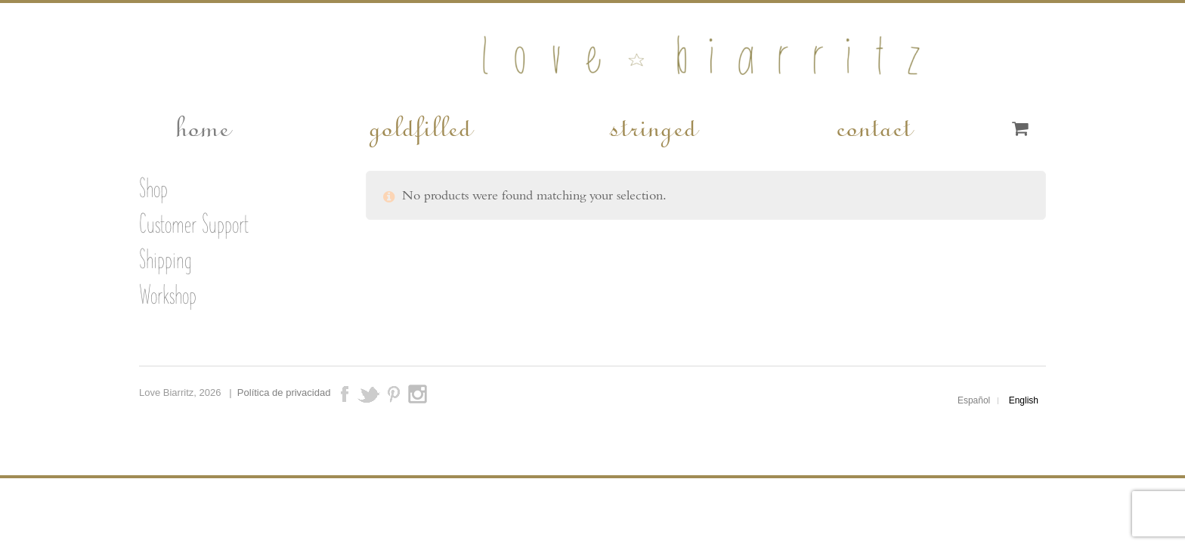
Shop (153, 188)
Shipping (165, 259)
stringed (652, 125)
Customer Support (194, 224)
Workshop (167, 295)
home (202, 125)
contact (873, 125)
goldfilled (419, 125)
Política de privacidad (284, 393)
